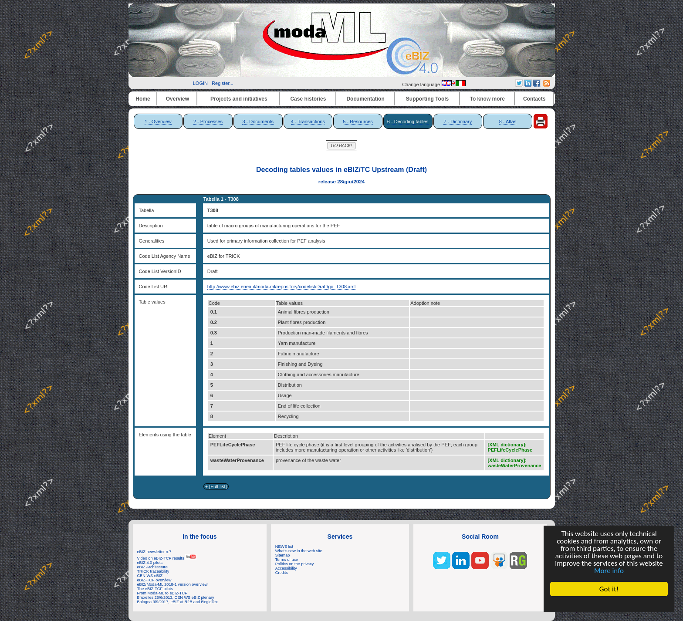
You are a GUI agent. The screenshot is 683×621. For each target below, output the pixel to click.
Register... (222, 83)
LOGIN (200, 83)
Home (142, 99)
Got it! (609, 589)
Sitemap (282, 555)
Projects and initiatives (238, 99)
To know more (487, 99)
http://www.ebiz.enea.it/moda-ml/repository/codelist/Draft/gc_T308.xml (281, 286)
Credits (281, 572)
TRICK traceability (153, 571)
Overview (177, 99)
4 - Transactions (308, 121)
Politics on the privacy (294, 564)
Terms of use (286, 559)
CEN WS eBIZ (150, 576)
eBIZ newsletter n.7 (154, 552)
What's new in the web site (298, 551)
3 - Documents (258, 121)
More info (609, 570)
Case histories (308, 99)
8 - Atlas (508, 121)
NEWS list (284, 546)
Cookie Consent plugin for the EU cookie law (609, 604)
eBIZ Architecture (152, 567)
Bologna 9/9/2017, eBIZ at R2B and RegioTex (177, 602)
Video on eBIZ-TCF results (167, 558)
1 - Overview (158, 121)
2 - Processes (208, 121)
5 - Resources (357, 121)
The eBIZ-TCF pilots (155, 589)
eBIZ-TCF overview (154, 580)
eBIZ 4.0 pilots (150, 562)
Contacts (534, 99)
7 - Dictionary (457, 121)
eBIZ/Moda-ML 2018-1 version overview (172, 584)
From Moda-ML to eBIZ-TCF (162, 593)
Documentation (365, 99)
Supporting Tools (427, 99)
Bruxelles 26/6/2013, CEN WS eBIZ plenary (175, 597)
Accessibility (286, 568)
